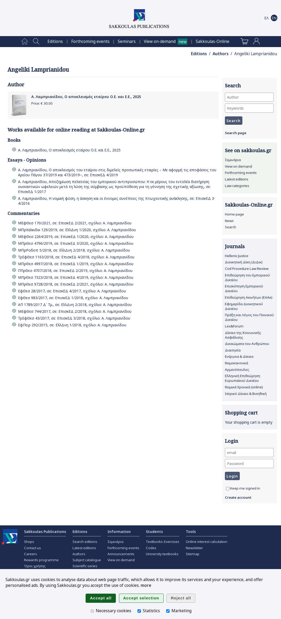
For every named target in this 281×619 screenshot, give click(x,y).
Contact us (32, 548)
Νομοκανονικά (236, 363)
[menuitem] (24, 41)
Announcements (120, 554)
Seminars (127, 41)
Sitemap (192, 554)
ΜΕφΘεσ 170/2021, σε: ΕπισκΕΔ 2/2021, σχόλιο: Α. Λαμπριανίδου (74, 222)
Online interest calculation (206, 541)
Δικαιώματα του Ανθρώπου (247, 343)
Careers (30, 554)
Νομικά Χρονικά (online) (244, 387)
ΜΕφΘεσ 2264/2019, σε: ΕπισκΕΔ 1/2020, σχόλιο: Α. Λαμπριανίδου (76, 236)
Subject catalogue (87, 560)
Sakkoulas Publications (45, 531)
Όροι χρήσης (35, 566)
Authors (221, 53)
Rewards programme (41, 560)
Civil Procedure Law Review (246, 268)
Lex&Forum (234, 326)
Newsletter (194, 548)
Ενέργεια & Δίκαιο (239, 356)
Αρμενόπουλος (237, 369)
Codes (151, 548)
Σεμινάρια (233, 159)
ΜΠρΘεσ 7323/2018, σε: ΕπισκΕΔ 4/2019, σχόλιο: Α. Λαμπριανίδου (75, 277)
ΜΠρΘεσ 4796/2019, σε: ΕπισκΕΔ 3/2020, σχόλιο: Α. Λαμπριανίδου (75, 243)
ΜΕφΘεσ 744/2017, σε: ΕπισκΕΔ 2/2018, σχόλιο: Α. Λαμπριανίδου (74, 311)
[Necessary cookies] (92, 611)
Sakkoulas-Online (212, 41)
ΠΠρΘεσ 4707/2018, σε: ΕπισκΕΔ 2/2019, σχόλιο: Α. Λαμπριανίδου (75, 270)
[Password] (249, 463)
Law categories (237, 185)
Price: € (42, 103)
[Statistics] (139, 611)
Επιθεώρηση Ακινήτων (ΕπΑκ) (248, 297)
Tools (191, 531)
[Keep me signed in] (227, 488)
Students (154, 531)
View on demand (238, 166)
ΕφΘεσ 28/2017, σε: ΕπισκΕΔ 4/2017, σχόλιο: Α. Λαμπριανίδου (72, 290)
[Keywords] (249, 108)
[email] (249, 452)
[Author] (249, 97)
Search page (235, 132)
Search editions (85, 541)
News (229, 220)
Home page (234, 214)
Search (230, 227)
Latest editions (236, 179)
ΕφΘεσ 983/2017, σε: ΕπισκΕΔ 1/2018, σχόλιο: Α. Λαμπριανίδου (73, 297)
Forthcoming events (90, 41)
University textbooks (162, 554)
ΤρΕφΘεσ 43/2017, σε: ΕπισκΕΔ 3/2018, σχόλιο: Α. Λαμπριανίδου (74, 318)
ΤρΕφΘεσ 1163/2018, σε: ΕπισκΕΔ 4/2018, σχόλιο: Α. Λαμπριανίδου (76, 256)
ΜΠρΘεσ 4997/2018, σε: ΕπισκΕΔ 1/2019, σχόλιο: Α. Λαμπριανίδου (75, 263)
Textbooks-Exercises (162, 541)
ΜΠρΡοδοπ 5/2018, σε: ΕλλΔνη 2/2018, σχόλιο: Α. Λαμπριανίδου (74, 250)
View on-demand (160, 41)
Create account (238, 497)
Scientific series (85, 566)
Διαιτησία (233, 350)
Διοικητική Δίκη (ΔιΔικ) (243, 262)
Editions (55, 41)
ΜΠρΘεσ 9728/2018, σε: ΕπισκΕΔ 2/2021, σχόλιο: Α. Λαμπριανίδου (75, 284)
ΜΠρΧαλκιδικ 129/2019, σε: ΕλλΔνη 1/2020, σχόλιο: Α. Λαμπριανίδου (77, 229)
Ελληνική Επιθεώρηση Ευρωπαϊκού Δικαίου (242, 378)
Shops (29, 541)
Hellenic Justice (236, 255)
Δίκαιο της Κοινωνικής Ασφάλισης (243, 335)
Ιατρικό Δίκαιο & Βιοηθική (246, 393)
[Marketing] (168, 611)
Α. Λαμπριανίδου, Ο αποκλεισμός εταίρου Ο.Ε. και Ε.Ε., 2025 (86, 96)
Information (119, 531)
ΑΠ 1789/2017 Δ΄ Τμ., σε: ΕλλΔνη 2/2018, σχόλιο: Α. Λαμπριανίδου (75, 304)
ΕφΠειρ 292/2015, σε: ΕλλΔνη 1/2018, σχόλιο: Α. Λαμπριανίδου (72, 324)
